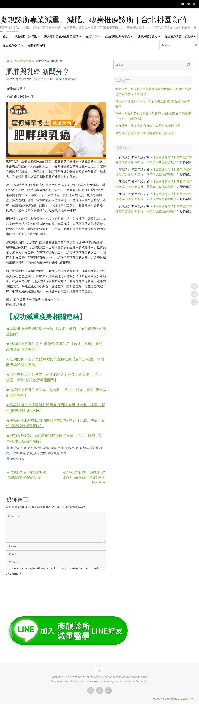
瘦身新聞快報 (22, 61)
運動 (50, 452)
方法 (85, 447)
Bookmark (16, 457)
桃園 (99, 447)
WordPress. (188, 698)
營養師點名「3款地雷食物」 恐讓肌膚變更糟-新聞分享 (29, 473)
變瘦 (43, 452)
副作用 (32, 447)
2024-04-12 (45, 79)
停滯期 (15, 447)
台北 (40, 447)
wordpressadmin (20, 79)
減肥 (9, 452)
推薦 (67, 447)
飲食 (63, 452)
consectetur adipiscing (99, 680)
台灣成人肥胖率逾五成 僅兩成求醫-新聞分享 (144, 133)
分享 (23, 447)
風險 (57, 452)
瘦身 (22, 452)
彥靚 (54, 447)
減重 (16, 452)
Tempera (172, 698)
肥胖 (29, 452)
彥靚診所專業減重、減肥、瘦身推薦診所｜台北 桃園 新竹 (93, 20)
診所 (36, 452)
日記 (92, 447)
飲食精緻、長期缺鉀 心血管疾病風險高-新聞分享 (147, 126)
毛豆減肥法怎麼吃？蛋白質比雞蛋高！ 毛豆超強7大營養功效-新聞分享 (84, 476)
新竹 (78, 447)
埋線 (47, 447)
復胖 (60, 447)
